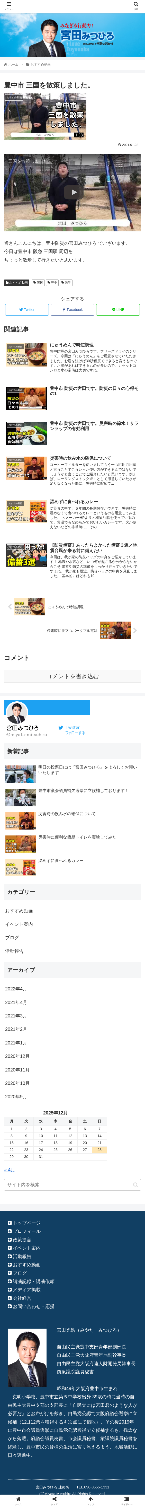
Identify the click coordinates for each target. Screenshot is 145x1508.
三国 (38, 282)
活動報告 (14, 952)
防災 (66, 282)
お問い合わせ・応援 (34, 1307)
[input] (72, 1185)
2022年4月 (16, 989)
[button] (135, 1185)
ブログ (12, 938)
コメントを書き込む (72, 677)
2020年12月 (17, 1057)
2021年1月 (16, 1043)
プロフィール (27, 1232)
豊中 (52, 282)
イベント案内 (19, 925)
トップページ (27, 1223)
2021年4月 (16, 1003)
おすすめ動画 (17, 282)
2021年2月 (16, 1030)
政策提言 (22, 1240)
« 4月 (9, 1170)
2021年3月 (16, 1016)
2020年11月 (17, 1070)
